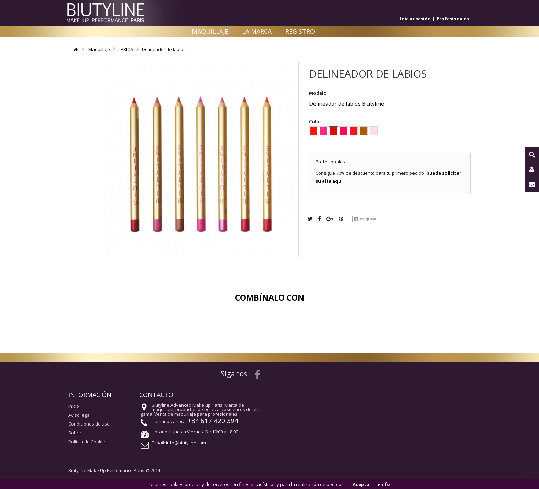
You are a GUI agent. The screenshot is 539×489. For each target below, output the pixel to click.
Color (315, 121)
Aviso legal (79, 415)
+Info (383, 484)
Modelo (318, 93)
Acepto (361, 484)
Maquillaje (210, 31)
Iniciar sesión (415, 18)
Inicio (73, 406)
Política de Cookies (88, 442)
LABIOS (126, 49)
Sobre (74, 433)
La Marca (257, 31)
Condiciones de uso (89, 424)
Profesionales (453, 18)
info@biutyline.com (186, 443)
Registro (300, 31)
